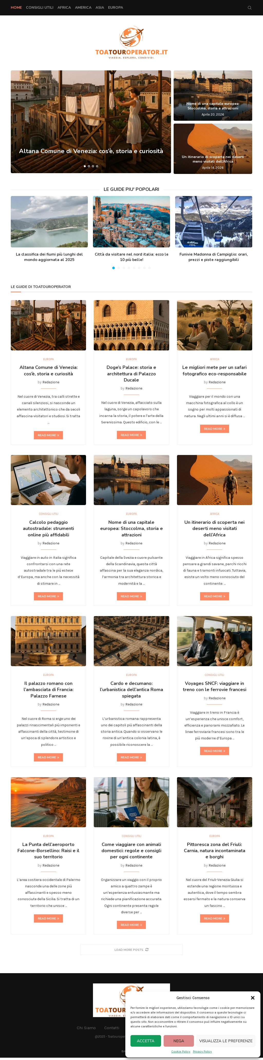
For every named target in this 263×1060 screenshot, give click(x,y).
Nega (178, 1041)
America (83, 7)
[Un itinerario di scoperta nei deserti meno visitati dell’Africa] (213, 149)
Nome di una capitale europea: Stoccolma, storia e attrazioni (212, 106)
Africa (64, 7)
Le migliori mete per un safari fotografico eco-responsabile (214, 371)
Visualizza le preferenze (225, 1041)
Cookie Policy (180, 1051)
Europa (115, 7)
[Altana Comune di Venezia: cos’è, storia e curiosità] (91, 121)
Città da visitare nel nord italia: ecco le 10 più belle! (131, 257)
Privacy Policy (202, 1051)
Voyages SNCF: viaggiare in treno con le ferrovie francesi (214, 688)
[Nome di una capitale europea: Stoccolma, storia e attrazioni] (213, 95)
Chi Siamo (86, 1029)
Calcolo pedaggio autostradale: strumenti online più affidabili (48, 529)
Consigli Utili (39, 7)
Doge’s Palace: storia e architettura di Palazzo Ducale (131, 374)
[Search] (249, 7)
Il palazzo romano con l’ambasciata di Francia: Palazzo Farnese (48, 691)
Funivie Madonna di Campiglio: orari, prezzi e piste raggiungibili (214, 257)
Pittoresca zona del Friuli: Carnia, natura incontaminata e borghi (214, 852)
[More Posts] (131, 952)
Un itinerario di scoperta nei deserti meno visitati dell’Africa (213, 159)
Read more (48, 436)
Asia (100, 7)
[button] (252, 997)
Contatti (111, 1029)
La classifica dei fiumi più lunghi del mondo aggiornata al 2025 (49, 257)
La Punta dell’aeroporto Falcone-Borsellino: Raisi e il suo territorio (48, 852)
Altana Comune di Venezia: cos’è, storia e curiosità (91, 151)
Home (16, 7)
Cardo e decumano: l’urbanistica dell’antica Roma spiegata (131, 691)
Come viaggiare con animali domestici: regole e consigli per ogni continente (131, 852)
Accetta (145, 1041)
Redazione (50, 382)
